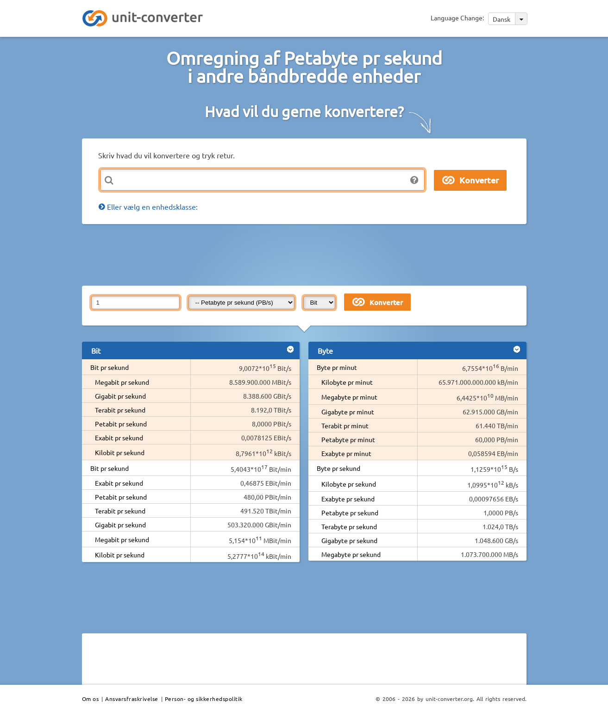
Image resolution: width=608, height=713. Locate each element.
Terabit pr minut (345, 425)
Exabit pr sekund (119, 437)
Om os (90, 698)
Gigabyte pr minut (347, 411)
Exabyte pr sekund (348, 498)
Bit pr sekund (109, 367)
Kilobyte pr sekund (348, 484)
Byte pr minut (337, 367)
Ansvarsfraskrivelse (131, 698)
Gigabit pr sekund (120, 396)
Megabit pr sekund (122, 382)
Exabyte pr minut (346, 453)
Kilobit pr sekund (119, 452)
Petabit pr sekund (121, 423)
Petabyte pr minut (348, 439)
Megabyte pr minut (349, 397)
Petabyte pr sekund (349, 512)
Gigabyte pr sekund (349, 540)
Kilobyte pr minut (347, 382)
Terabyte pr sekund (349, 526)
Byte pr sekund (338, 468)
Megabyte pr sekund (351, 554)
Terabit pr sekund (120, 410)
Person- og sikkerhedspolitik (204, 698)
